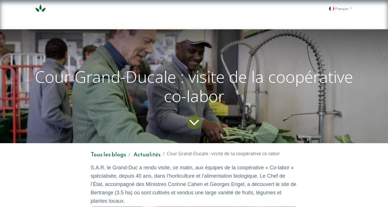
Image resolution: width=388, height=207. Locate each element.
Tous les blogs (108, 154)
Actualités (147, 154)
